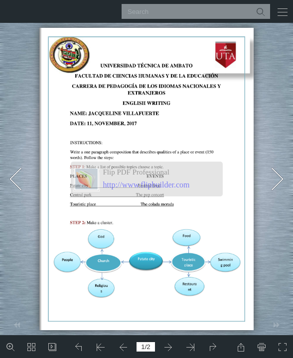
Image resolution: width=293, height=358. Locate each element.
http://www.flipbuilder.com (146, 184)
